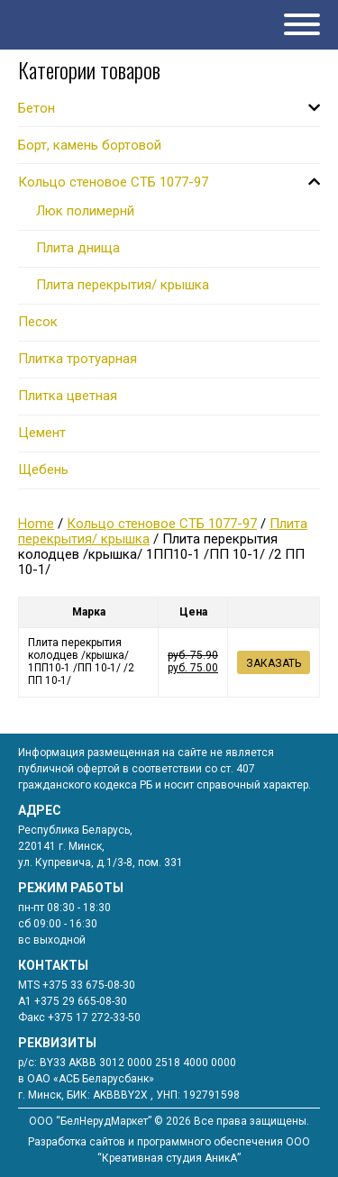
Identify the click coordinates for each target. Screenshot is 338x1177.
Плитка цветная (67, 396)
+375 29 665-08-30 (80, 1001)
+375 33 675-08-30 (88, 985)
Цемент (42, 432)
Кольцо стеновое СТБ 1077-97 (162, 524)
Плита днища (78, 248)
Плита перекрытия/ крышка (122, 285)
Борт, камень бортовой (89, 145)
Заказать (273, 663)
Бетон (36, 108)
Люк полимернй (85, 211)
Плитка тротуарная (77, 359)
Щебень (43, 469)
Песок (38, 322)
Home (36, 524)
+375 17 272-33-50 (94, 1017)
